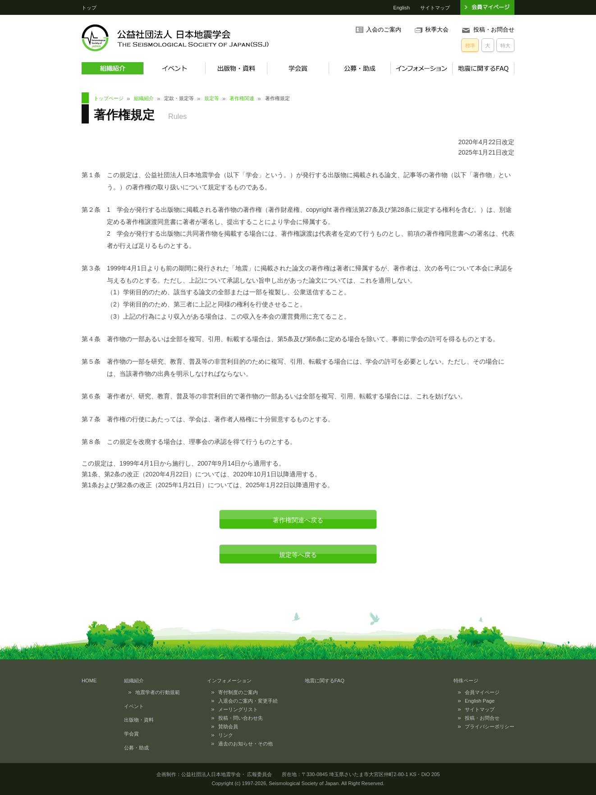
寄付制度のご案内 (238, 692)
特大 (505, 45)
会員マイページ (482, 692)
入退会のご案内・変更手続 (248, 701)
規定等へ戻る (298, 554)
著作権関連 (241, 98)
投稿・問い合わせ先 (240, 718)
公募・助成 (359, 68)
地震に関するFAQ (483, 68)
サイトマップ (435, 7)
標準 (470, 45)
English (401, 7)
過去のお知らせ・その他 (245, 743)
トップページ (109, 98)
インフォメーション (421, 68)
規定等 (211, 98)
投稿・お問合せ (493, 30)
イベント (174, 68)
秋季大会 (437, 30)
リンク (225, 735)
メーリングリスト (238, 709)
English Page (480, 701)
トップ (89, 7)
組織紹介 (112, 68)
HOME (89, 680)
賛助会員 (228, 726)
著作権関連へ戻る (298, 520)
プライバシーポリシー (489, 726)
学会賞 (298, 68)
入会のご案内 (383, 30)
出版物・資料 (236, 68)
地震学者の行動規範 (157, 692)
